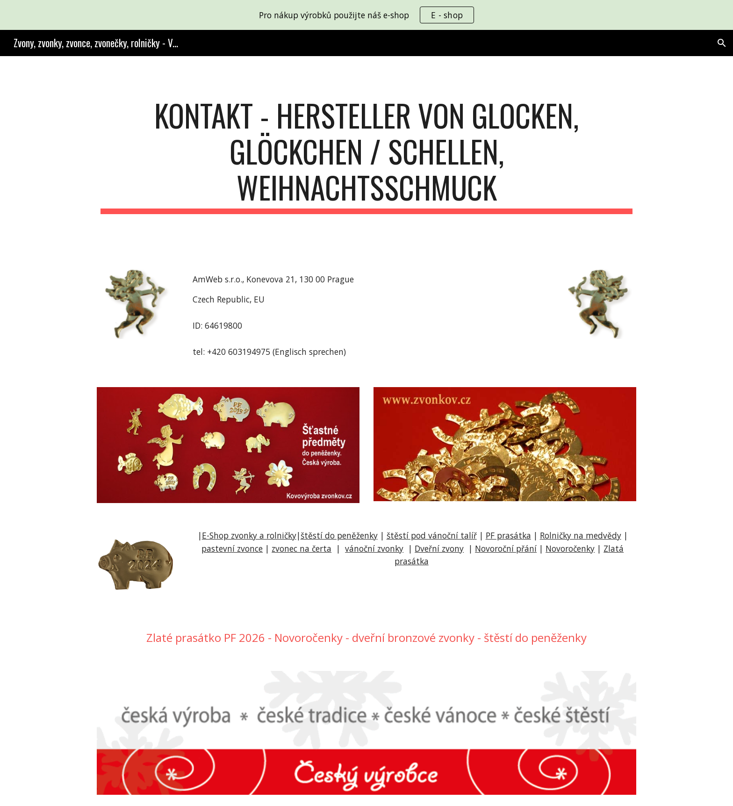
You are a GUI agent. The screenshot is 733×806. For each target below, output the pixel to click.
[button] (722, 43)
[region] (366, 15)
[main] (366, 156)
